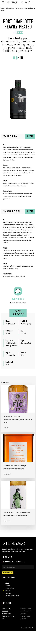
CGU (3, 618)
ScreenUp (31, 628)
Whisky (18, 8)
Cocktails (8, 590)
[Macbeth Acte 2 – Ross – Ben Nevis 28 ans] (18, 503)
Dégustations (10, 8)
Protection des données (8, 616)
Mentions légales (6, 613)
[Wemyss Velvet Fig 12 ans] (18, 408)
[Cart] (29, 2)
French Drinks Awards (12, 596)
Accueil (2, 8)
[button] (33, 2)
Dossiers (8, 585)
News (7, 583)
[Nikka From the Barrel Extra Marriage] (18, 456)
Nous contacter (6, 608)
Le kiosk (8, 593)
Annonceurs (5, 611)
